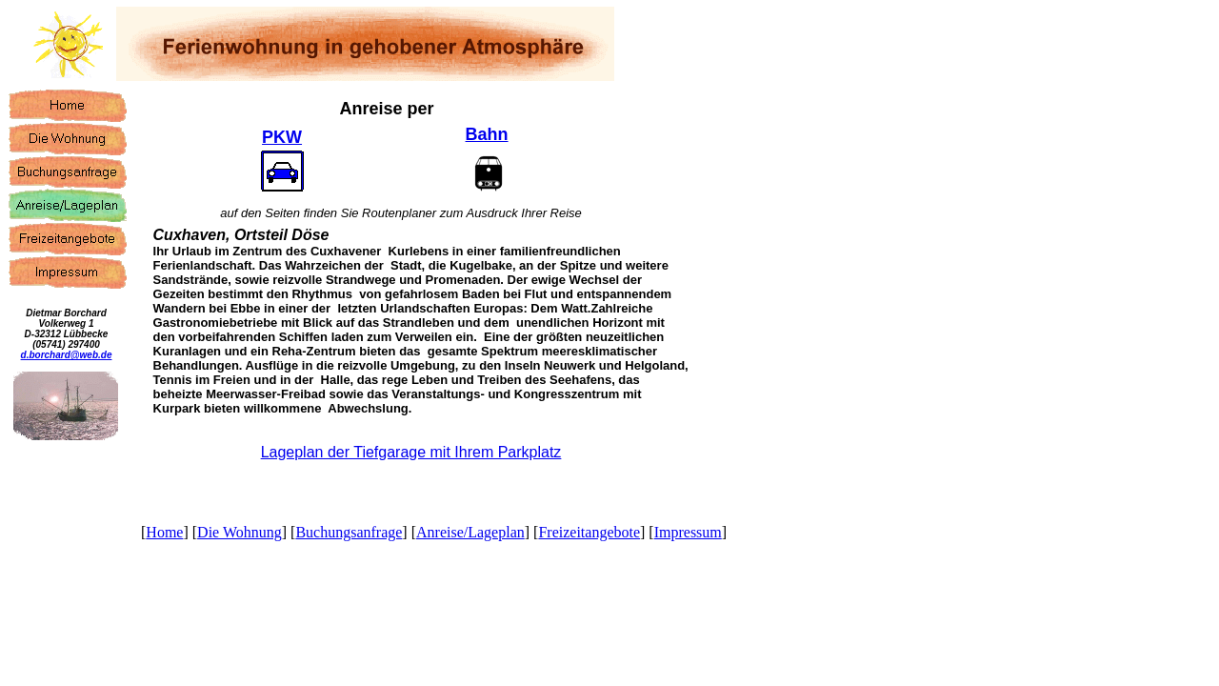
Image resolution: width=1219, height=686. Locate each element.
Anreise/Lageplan (470, 532)
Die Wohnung (239, 532)
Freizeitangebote (589, 532)
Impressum (688, 532)
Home (164, 532)
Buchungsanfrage (348, 532)
